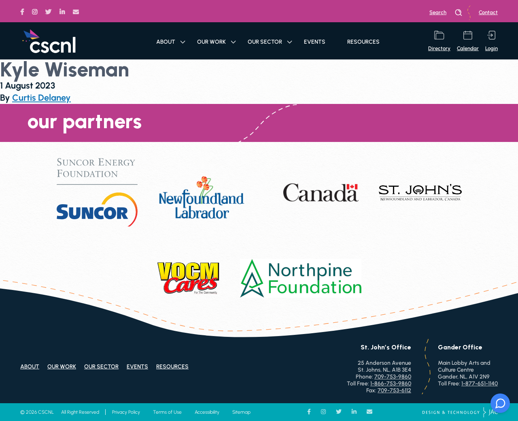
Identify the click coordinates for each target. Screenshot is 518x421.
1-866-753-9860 (390, 383)
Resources (363, 41)
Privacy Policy (126, 412)
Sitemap (241, 412)
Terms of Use (167, 412)
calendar (468, 41)
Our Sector (270, 41)
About (170, 41)
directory (439, 41)
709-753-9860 (392, 376)
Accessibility (207, 412)
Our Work (216, 41)
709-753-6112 (394, 390)
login (491, 41)
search (446, 12)
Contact (488, 12)
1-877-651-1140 (479, 383)
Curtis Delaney (41, 97)
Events (314, 41)
